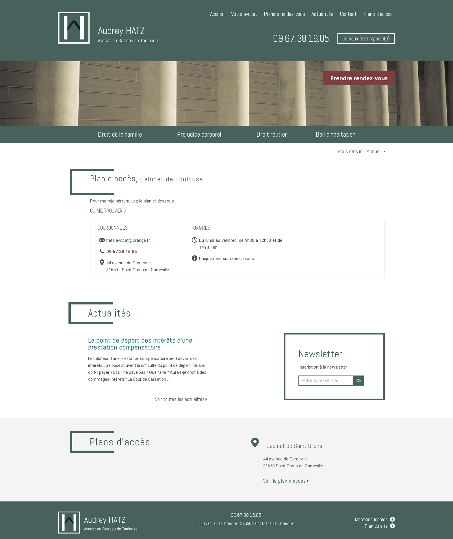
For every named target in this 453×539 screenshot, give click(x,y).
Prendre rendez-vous (284, 14)
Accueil (217, 14)
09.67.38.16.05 (301, 38)
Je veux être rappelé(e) (366, 38)
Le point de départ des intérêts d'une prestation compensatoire (140, 344)
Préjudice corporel (199, 134)
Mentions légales (371, 519)
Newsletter (322, 358)
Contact (348, 14)
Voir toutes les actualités (180, 399)
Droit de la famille (120, 134)
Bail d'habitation (335, 134)
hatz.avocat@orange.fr (128, 240)
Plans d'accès (377, 14)
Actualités (322, 14)
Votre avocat (244, 14)
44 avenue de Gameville (246, 523)
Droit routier (272, 134)
